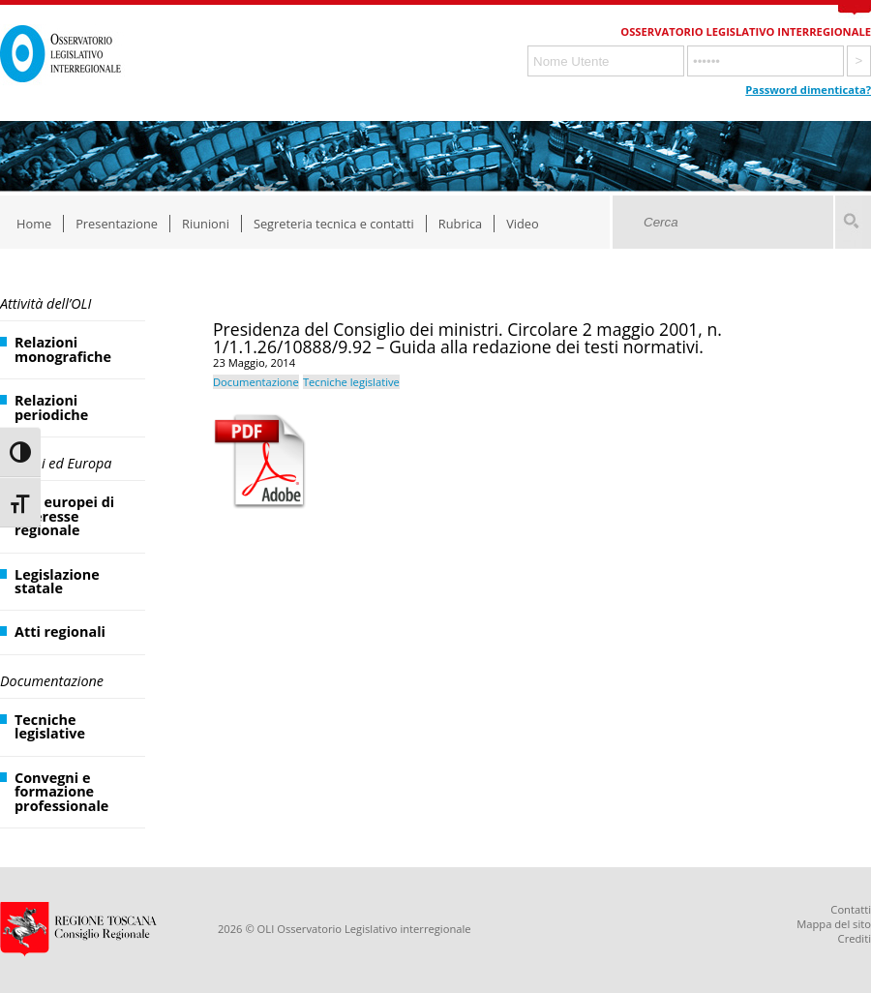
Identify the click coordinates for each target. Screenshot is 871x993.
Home (33, 223)
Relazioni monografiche (63, 349)
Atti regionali (60, 631)
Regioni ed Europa (55, 463)
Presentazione (116, 223)
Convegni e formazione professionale (61, 791)
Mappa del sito (833, 924)
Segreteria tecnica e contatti (334, 223)
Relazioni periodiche (51, 407)
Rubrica (460, 223)
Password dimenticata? (808, 89)
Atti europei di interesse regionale (64, 516)
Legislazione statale (57, 581)
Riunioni (205, 223)
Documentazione (52, 681)
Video (522, 223)
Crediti (854, 938)
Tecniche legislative (50, 726)
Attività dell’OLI (45, 303)
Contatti (850, 909)
